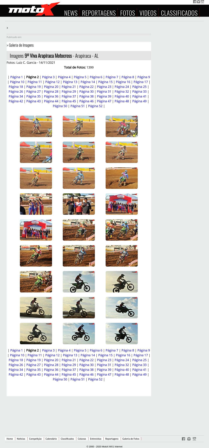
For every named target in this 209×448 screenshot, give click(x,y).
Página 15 (105, 82)
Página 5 (80, 77)
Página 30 (86, 91)
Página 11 (35, 82)
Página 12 (52, 82)
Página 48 (122, 101)
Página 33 (139, 91)
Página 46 (86, 101)
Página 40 (122, 96)
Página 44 (51, 101)
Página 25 (139, 86)
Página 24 (122, 86)
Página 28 (51, 91)
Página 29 (69, 91)
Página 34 (16, 96)
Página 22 (86, 86)
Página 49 (139, 101)
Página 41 (139, 96)
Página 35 (33, 96)
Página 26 (16, 91)
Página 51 (77, 106)
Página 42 (16, 101)
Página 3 (48, 77)
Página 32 (122, 91)
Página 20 (51, 86)
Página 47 (104, 101)
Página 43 (33, 101)
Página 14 (88, 82)
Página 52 (95, 106)
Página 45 (69, 101)
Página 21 (69, 86)
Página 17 (141, 82)
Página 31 (104, 91)
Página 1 (16, 77)
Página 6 (96, 77)
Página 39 (104, 96)
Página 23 (104, 86)
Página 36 (51, 96)
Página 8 (128, 77)
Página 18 (16, 86)
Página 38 (86, 96)
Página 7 (112, 77)
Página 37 (69, 96)
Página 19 (33, 86)
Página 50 (60, 106)
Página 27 (33, 91)
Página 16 (123, 82)
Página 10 (17, 82)
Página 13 (70, 82)
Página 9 (143, 77)
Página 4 (64, 77)
